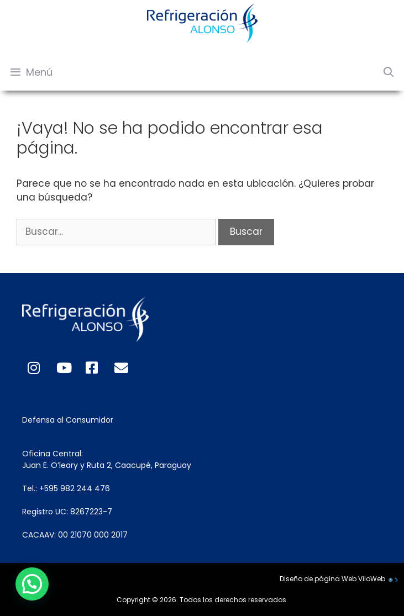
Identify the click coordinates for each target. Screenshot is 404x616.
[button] (31, 584)
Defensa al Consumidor (67, 419)
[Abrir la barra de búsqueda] (388, 72)
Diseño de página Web (318, 578)
